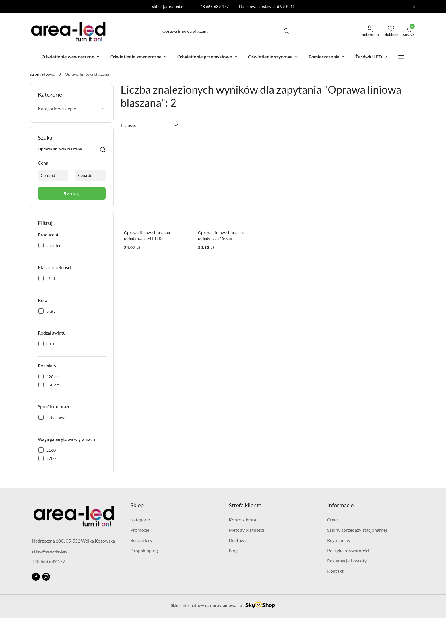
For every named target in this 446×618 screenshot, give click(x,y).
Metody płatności (246, 530)
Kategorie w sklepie (72, 108)
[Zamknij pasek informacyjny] (413, 6)
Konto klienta (242, 519)
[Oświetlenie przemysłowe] (207, 57)
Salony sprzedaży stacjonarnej (357, 530)
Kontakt (335, 571)
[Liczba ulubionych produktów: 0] (390, 31)
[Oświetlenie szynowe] (273, 57)
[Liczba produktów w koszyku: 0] (408, 31)
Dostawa (238, 540)
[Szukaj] (103, 150)
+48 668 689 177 (48, 561)
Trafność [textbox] (128, 125)
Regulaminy (339, 540)
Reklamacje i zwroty (347, 560)
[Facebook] (36, 577)
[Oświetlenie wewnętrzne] (70, 57)
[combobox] (150, 125)
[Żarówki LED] (371, 57)
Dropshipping (144, 550)
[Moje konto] (369, 31)
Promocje (139, 530)
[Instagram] (46, 577)
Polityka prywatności (348, 550)
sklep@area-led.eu (50, 551)
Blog (233, 550)
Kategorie (140, 519)
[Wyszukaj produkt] (225, 31)
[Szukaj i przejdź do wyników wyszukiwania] (286, 31)
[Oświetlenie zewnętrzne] (139, 57)
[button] (401, 57)
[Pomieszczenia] (326, 57)
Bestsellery (141, 540)
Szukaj (72, 193)
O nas (333, 519)
